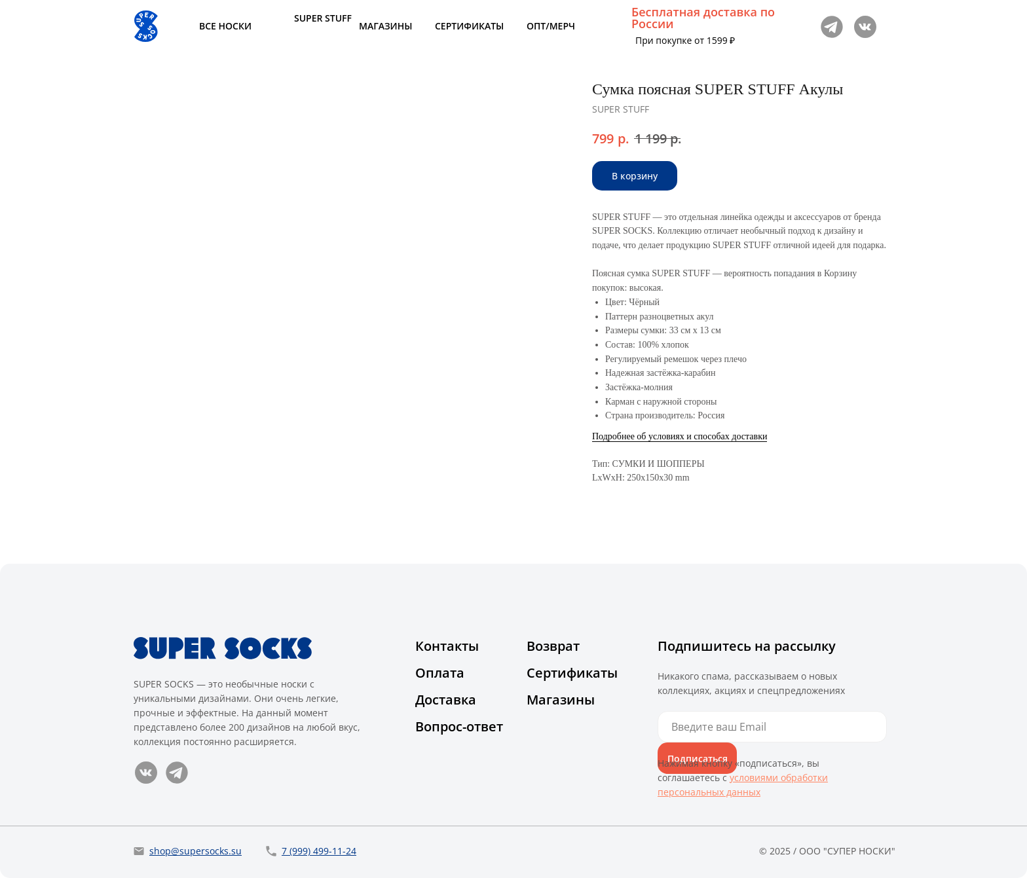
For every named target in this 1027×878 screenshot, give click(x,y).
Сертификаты (572, 673)
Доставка (445, 699)
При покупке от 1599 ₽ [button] (685, 40)
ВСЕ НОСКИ (225, 26)
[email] (772, 726)
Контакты (447, 646)
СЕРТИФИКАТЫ (469, 26)
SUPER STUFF (323, 18)
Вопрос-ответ (459, 726)
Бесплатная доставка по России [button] (703, 17)
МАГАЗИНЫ (385, 26)
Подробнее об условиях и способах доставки (679, 436)
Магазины (561, 699)
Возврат (553, 646)
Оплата (439, 673)
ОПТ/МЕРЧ (551, 26)
